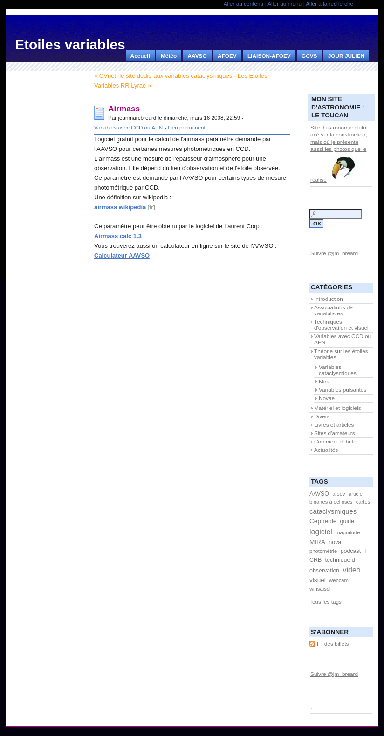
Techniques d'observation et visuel (341, 325)
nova (335, 542)
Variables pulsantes (342, 390)
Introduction (328, 299)
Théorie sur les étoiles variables (341, 354)
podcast (351, 551)
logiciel (320, 532)
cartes (363, 501)
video (352, 570)
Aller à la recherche (329, 3)
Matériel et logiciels (337, 408)
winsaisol (320, 589)
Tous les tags (325, 602)
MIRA (317, 541)
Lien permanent (187, 127)
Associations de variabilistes (333, 310)
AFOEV (227, 56)
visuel (317, 580)
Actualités (326, 450)
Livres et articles (334, 425)
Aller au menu (284, 3)
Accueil (140, 56)
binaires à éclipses (330, 501)
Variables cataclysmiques (338, 370)
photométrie (323, 551)
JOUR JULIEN (346, 56)
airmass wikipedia (120, 207)
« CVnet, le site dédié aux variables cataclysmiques (163, 75)
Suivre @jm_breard (334, 253)
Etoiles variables (70, 44)
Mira (324, 381)
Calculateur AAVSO (122, 255)
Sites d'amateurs (334, 433)
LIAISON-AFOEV (269, 56)
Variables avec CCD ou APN (128, 127)
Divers (322, 416)
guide (347, 521)
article (356, 494)
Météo (169, 56)
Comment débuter (336, 441)
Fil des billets (333, 644)
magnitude (348, 532)
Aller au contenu (243, 3)
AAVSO (196, 56)
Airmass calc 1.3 (118, 235)
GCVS (309, 56)
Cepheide (322, 521)
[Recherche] (335, 214)
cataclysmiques (333, 511)
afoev (338, 494)
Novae (327, 398)
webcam (339, 580)
